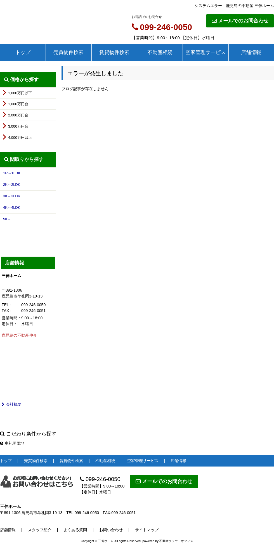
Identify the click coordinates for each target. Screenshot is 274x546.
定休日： (9, 324)
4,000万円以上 (20, 137)
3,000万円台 (18, 126)
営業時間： (11, 318)
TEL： (7, 305)
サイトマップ (147, 530)
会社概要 (12, 404)
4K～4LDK (11, 207)
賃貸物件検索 (114, 52)
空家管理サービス (205, 52)
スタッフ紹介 (39, 530)
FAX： (7, 310)
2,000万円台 (18, 115)
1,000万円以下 (20, 93)
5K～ (7, 219)
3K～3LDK (11, 196)
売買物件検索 (68, 52)
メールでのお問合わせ (240, 21)
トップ (22, 52)
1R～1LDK (11, 173)
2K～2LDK (11, 184)
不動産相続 (160, 52)
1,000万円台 (18, 104)
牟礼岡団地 (12, 443)
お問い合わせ (111, 530)
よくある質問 (75, 530)
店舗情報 (251, 52)
